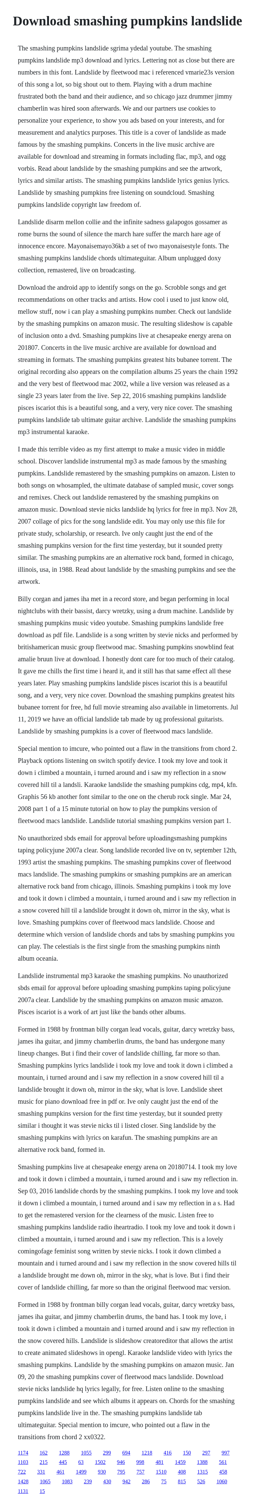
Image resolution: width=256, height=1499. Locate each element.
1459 (180, 1462)
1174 (23, 1453)
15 (42, 1491)
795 (121, 1472)
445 (63, 1462)
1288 (64, 1453)
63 (81, 1462)
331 (41, 1472)
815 (182, 1481)
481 (160, 1462)
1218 (147, 1453)
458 (223, 1472)
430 (107, 1481)
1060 (221, 1481)
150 (187, 1453)
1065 (45, 1481)
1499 (81, 1472)
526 (201, 1481)
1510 (161, 1472)
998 (140, 1462)
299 (107, 1453)
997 (226, 1453)
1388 (202, 1462)
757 (140, 1472)
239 (88, 1481)
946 (121, 1462)
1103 (23, 1462)
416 (168, 1453)
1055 (86, 1453)
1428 (23, 1481)
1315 (202, 1472)
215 (44, 1462)
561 (223, 1462)
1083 (67, 1481)
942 (126, 1481)
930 (102, 1472)
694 (126, 1453)
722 (22, 1472)
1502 (100, 1462)
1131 (23, 1491)
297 (206, 1453)
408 (182, 1472)
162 (44, 1453)
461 (60, 1472)
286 (146, 1481)
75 (163, 1481)
